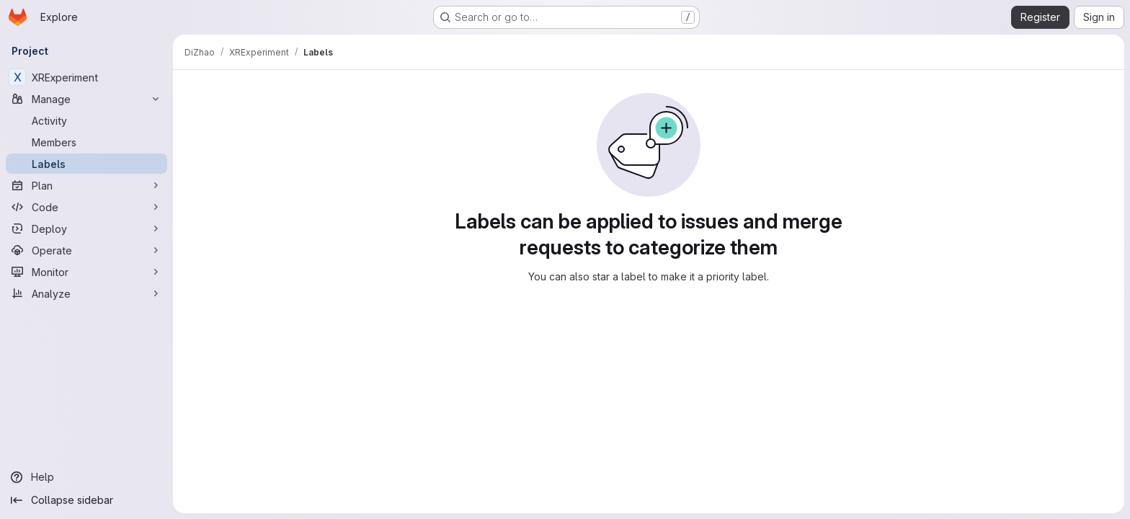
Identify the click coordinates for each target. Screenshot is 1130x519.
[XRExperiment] (86, 77)
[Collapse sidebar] (86, 500)
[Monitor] (86, 272)
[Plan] (86, 185)
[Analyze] (86, 293)
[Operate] (86, 250)
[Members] (86, 142)
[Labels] (86, 164)
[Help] (86, 477)
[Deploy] (86, 228)
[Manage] (86, 99)
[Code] (86, 207)
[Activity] (86, 120)
